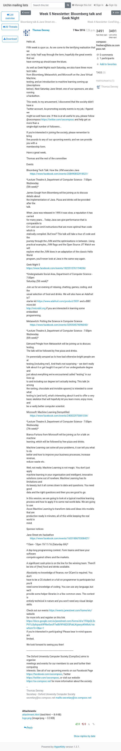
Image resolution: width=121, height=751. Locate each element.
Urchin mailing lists (15, 5)
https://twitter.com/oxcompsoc (57, 119)
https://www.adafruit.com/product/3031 (58, 301)
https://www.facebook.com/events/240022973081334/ (59, 415)
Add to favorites (106, 64)
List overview (10, 16)
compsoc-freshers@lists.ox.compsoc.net (108, 45)
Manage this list (81, 5)
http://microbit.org (36, 308)
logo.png (26, 718)
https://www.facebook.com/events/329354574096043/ (59, 324)
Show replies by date (84, 736)
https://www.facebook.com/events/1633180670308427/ (59, 538)
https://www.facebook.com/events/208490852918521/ (59, 173)
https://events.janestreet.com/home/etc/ (70, 610)
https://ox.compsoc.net (39, 681)
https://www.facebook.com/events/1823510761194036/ (56, 268)
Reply (28, 727)
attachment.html (31, 714)
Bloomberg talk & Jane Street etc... (39, 22)
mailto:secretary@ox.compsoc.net (73, 697)
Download (10, 39)
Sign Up (111, 5)
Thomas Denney (41, 30)
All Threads (10, 26)
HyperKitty (59, 746)
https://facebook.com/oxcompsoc (44, 674)
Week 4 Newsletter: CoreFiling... (104, 22)
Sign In (99, 5)
